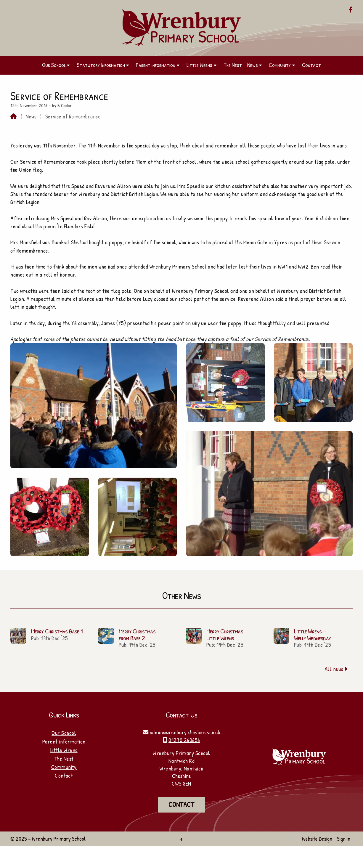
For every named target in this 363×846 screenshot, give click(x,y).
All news (336, 669)
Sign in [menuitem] (343, 838)
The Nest (64, 758)
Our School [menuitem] (54, 65)
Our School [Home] (64, 733)
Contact (64, 775)
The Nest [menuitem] (233, 65)
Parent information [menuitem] (155, 65)
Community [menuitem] (280, 65)
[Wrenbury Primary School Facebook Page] (351, 10)
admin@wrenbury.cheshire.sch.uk (185, 732)
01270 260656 (184, 740)
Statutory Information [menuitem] (101, 65)
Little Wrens (64, 750)
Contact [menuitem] (311, 65)
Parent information (64, 741)
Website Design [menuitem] (317, 838)
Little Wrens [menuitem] (199, 65)
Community (64, 767)
